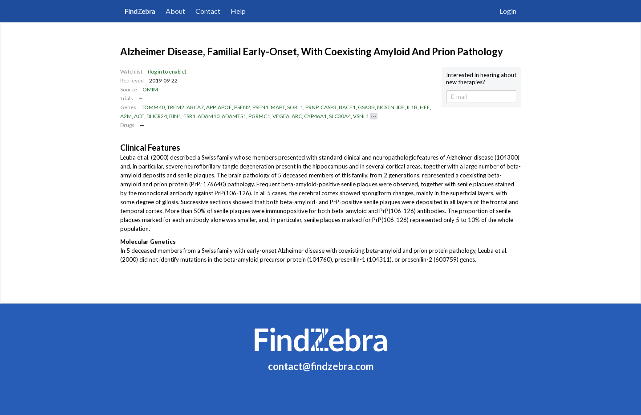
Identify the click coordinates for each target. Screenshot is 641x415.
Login (507, 11)
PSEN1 (260, 107)
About (175, 11)
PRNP (311, 107)
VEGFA (280, 116)
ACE (139, 116)
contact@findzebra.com (320, 366)
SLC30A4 (340, 116)
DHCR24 (156, 116)
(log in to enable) (167, 71)
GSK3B (366, 107)
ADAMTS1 (234, 116)
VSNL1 (361, 116)
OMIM (150, 89)
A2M (126, 116)
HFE (425, 107)
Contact (207, 11)
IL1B (412, 107)
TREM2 (175, 107)
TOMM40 (153, 107)
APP (210, 107)
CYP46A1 (315, 116)
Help (238, 11)
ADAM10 (208, 116)
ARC (297, 116)
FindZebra (140, 11)
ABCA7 (195, 107)
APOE (225, 107)
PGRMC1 (259, 116)
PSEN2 (242, 107)
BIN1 (175, 116)
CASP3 (328, 107)
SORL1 (295, 107)
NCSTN (385, 107)
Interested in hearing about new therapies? (481, 79)
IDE (401, 107)
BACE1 (347, 107)
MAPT (278, 107)
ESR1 (189, 116)
